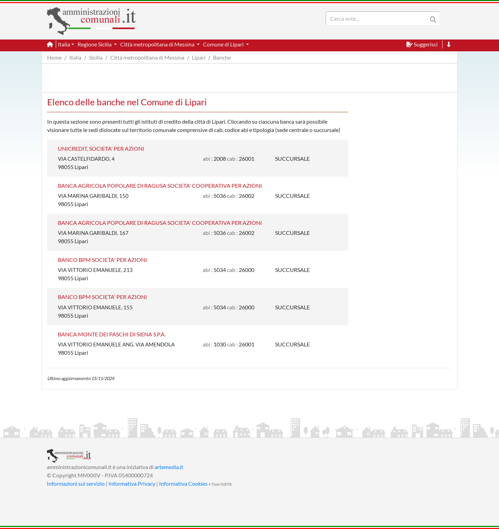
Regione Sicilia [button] (95, 44)
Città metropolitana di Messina (147, 57)
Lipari (198, 57)
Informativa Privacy (131, 483)
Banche (222, 57)
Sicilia (96, 57)
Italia (75, 57)
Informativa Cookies (183, 483)
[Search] (378, 18)
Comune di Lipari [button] (224, 44)
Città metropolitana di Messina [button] (157, 44)
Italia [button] (64, 44)
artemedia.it (169, 467)
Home (54, 57)
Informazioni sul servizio (76, 483)
